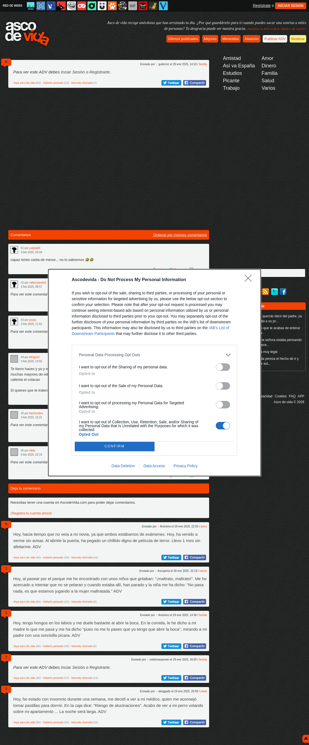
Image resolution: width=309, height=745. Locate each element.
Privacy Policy (186, 466)
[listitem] (154, 355)
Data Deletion (123, 466)
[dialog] (154, 372)
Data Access (154, 466)
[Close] (250, 280)
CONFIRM (114, 446)
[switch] (223, 367)
